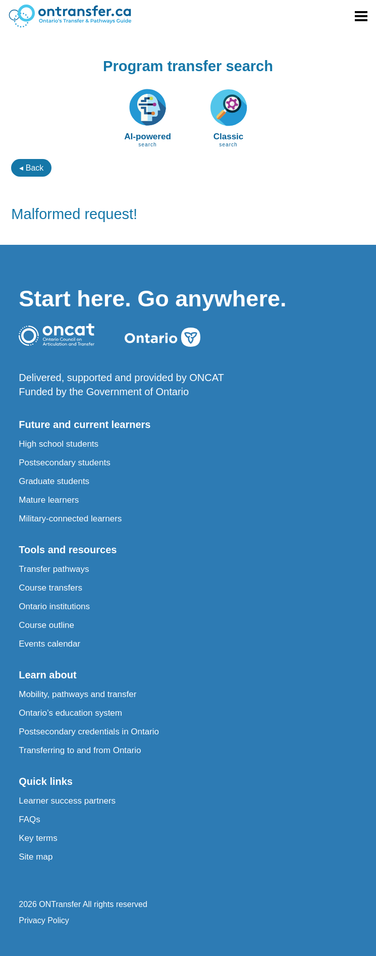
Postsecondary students (64, 462)
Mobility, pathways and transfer (77, 694)
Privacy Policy (44, 920)
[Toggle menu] (361, 16)
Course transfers (50, 588)
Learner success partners (67, 801)
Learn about (47, 674)
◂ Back (31, 168)
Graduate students (54, 481)
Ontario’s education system (70, 713)
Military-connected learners (70, 518)
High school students (58, 444)
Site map (35, 857)
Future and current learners (84, 424)
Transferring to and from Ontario (80, 750)
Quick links (46, 781)
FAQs (29, 819)
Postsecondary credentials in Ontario (89, 731)
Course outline (46, 625)
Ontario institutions (54, 606)
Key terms (38, 838)
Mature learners (49, 500)
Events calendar (49, 644)
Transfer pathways (54, 569)
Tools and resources (68, 549)
